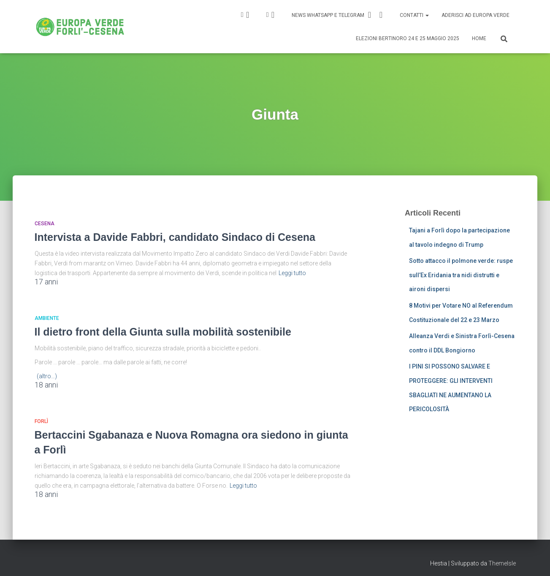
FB (273, 15)
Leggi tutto (292, 273)
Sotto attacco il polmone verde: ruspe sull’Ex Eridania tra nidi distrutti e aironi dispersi (461, 274)
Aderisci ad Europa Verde (475, 15)
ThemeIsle (502, 563)
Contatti (414, 15)
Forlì (41, 421)
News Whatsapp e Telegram (338, 15)
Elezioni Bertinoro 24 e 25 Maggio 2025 (407, 38)
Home (479, 38)
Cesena (44, 224)
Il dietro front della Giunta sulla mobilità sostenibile (163, 332)
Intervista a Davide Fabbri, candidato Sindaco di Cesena (175, 237)
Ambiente (47, 318)
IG (248, 15)
